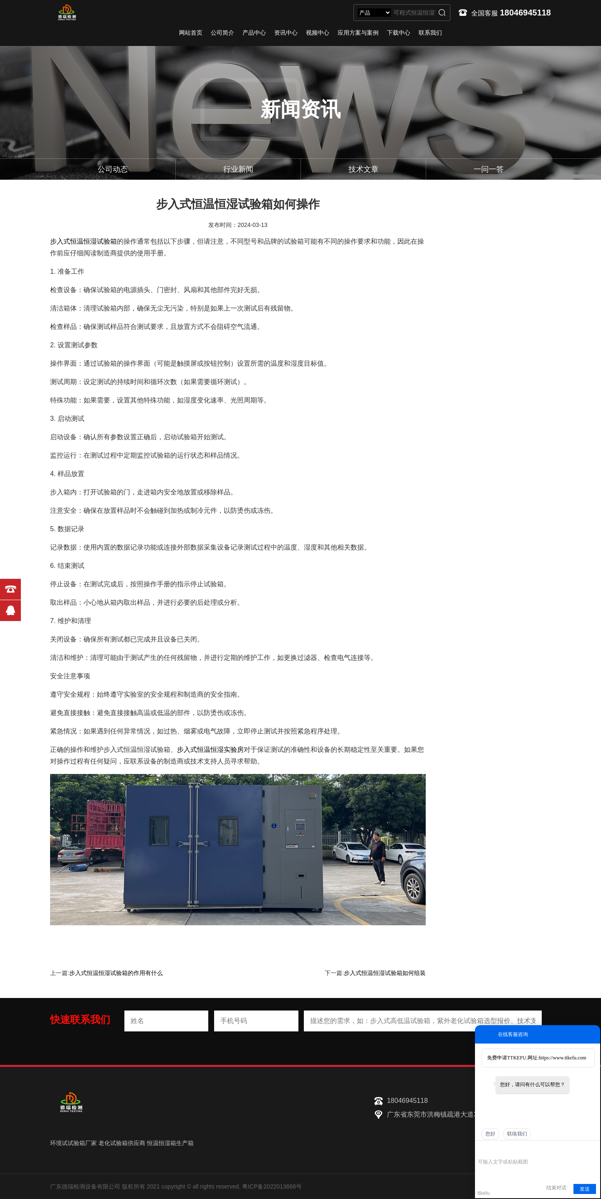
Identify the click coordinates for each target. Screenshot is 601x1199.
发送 (585, 1189)
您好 (490, 1134)
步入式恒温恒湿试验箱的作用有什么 (116, 973)
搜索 (442, 12)
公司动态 (113, 169)
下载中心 (398, 32)
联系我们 (430, 32)
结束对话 (556, 1188)
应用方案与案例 (358, 32)
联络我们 (517, 1134)
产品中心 (254, 32)
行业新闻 (238, 169)
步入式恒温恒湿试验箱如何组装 (385, 973)
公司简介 (222, 32)
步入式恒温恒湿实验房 (210, 749)
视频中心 (317, 32)
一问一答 (489, 169)
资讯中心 (286, 32)
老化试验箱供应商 (121, 1143)
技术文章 (363, 169)
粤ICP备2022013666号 (272, 1186)
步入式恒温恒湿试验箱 (83, 241)
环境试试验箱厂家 (73, 1143)
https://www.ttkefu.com (562, 1058)
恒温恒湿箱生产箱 (170, 1143)
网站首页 (190, 32)
